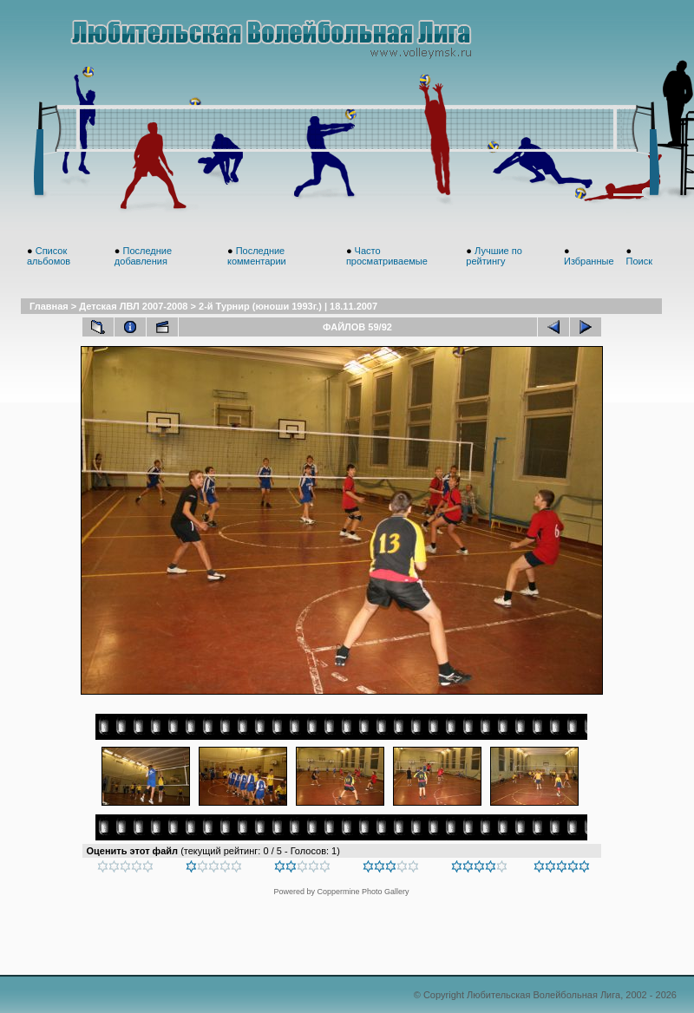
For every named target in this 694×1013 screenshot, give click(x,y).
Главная (49, 306)
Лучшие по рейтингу (494, 255)
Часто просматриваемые (387, 255)
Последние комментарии (256, 255)
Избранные (589, 261)
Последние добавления (143, 255)
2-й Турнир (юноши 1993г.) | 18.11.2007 (288, 306)
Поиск (638, 261)
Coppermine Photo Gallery (363, 891)
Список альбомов (48, 255)
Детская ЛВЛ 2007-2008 (133, 306)
